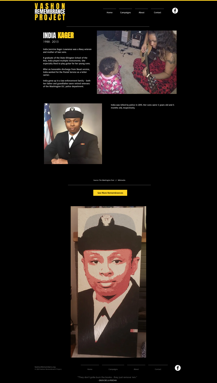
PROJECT (50, 17)
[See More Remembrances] (110, 193)
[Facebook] (175, 11)
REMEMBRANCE (50, 12)
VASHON (51, 6)
